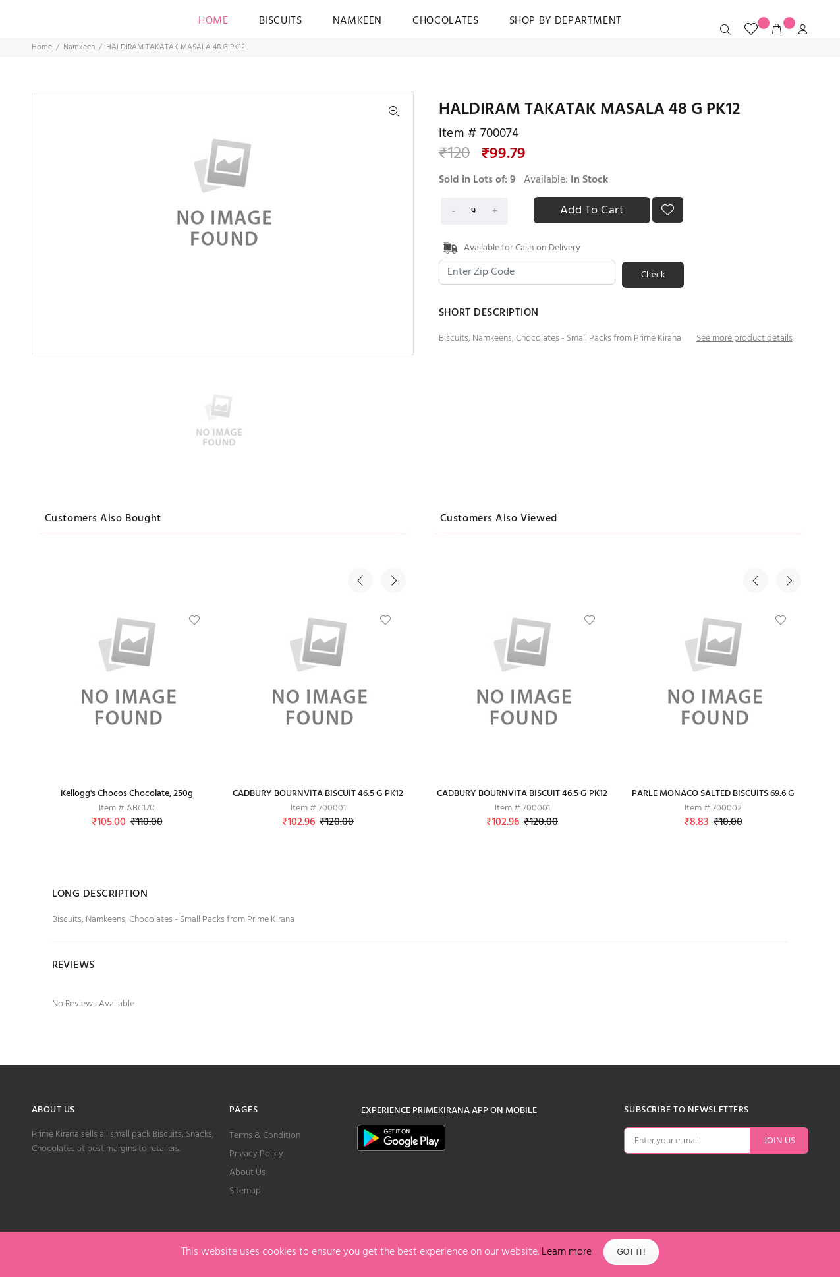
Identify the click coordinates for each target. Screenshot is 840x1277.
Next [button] (389, 517)
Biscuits (280, 21)
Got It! (631, 1252)
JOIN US (780, 1141)
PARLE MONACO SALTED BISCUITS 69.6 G (713, 793)
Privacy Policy (256, 1154)
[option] (222, 419)
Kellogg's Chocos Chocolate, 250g (127, 793)
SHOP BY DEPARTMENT (566, 21)
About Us (247, 1172)
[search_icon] (728, 30)
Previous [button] (360, 517)
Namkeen (357, 21)
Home (42, 47)
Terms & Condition (264, 1135)
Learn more (567, 1252)
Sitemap (245, 1191)
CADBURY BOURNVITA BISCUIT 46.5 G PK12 (318, 793)
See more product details (744, 336)
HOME (213, 21)
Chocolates (445, 21)
